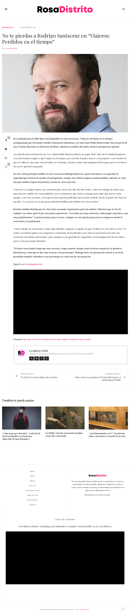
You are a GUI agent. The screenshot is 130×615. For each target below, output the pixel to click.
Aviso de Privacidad (82, 609)
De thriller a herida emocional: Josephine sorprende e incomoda (64, 434)
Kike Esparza (32, 500)
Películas (36, 340)
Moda (32, 476)
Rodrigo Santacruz (51, 340)
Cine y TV (32, 485)
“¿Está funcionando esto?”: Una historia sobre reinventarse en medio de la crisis (107, 435)
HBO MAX (27, 340)
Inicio (32, 471)
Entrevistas (8, 27)
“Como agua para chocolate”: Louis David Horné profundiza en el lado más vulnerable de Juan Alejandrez (21, 436)
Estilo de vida (32, 495)
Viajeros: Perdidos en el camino (76, 340)
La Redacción (11, 48)
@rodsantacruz (33, 264)
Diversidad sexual (32, 490)
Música (32, 481)
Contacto (32, 505)
